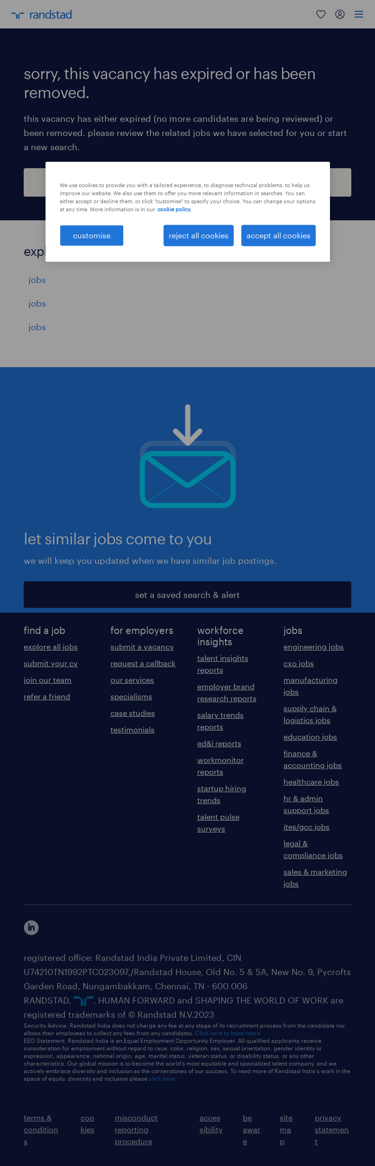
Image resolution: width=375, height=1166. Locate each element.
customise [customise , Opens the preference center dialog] (91, 235)
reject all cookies (199, 235)
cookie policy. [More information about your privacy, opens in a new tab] (174, 209)
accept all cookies (279, 235)
